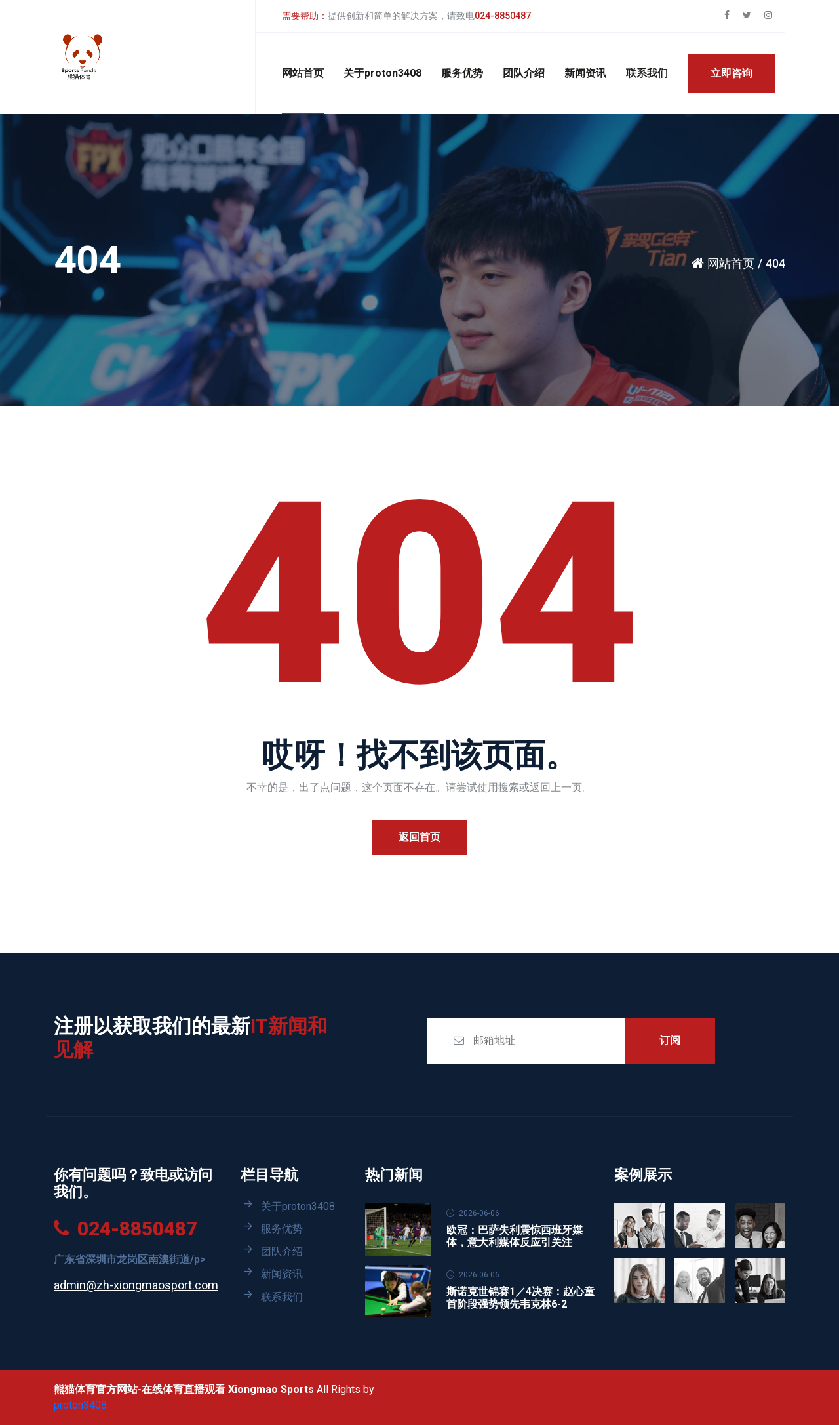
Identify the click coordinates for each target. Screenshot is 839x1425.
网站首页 (303, 73)
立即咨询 (731, 73)
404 (775, 263)
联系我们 (647, 73)
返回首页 (419, 837)
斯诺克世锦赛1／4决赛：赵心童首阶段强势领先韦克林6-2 (520, 1297)
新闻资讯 (585, 73)
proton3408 (80, 1405)
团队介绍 (524, 73)
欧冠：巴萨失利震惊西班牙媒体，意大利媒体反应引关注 (514, 1236)
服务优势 (462, 73)
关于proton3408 (382, 73)
